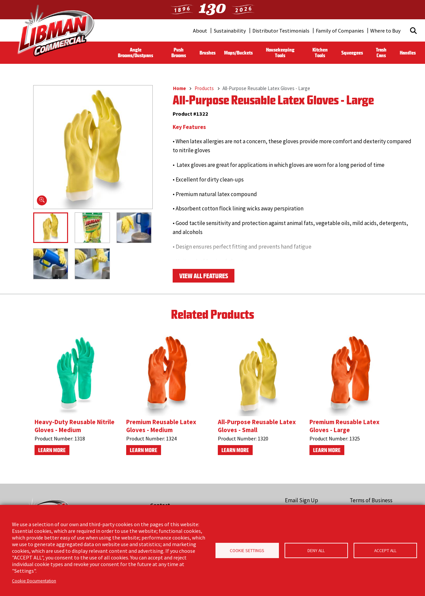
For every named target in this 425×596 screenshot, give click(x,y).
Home (179, 88)
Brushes (207, 53)
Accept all (385, 550)
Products (204, 88)
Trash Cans (381, 52)
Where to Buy (385, 30)
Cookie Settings (247, 550)
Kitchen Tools (320, 52)
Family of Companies (340, 30)
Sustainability (230, 30)
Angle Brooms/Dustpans (135, 52)
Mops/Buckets (238, 53)
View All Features (203, 277)
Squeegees (352, 53)
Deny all (316, 550)
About (200, 30)
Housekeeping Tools (280, 52)
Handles (408, 53)
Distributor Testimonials (280, 30)
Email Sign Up (301, 500)
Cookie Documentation (34, 581)
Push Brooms (178, 52)
